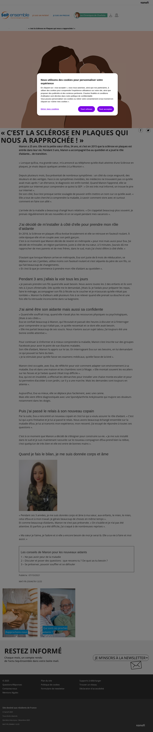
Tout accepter (105, 109)
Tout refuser (86, 109)
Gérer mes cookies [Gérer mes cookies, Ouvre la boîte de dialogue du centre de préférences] (50, 109)
